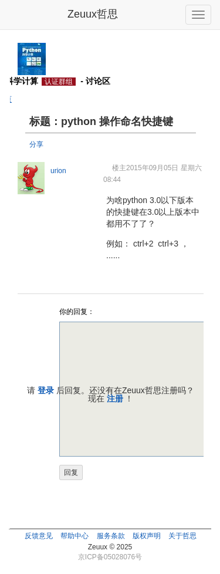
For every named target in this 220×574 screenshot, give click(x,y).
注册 (115, 398)
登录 (46, 390)
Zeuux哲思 (92, 14)
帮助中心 (74, 536)
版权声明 (147, 536)
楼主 (119, 168)
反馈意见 (39, 536)
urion (58, 171)
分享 (36, 144)
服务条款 (111, 536)
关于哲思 (182, 536)
